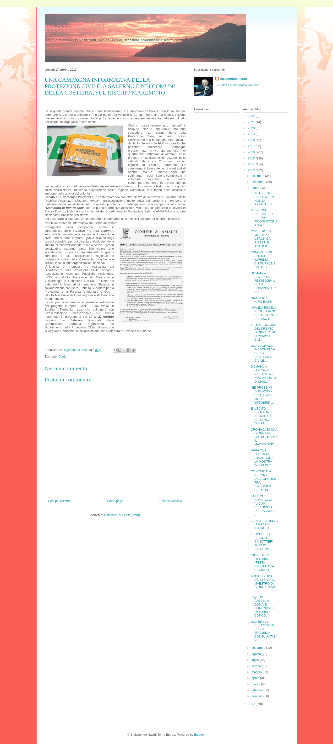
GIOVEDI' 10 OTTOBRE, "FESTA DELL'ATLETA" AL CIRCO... (263, 562)
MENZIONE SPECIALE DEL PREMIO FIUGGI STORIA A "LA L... (264, 217)
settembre (258, 647)
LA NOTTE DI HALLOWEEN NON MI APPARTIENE (262, 198)
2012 (252, 704)
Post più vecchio (170, 501)
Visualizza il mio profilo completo (237, 85)
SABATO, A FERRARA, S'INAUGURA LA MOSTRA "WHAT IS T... (262, 458)
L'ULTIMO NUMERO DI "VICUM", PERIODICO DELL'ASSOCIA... (264, 505)
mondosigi (75, 27)
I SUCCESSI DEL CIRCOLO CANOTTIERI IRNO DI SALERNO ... (263, 541)
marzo (256, 684)
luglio (255, 660)
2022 (252, 116)
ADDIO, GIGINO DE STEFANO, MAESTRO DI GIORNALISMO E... (263, 583)
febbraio (257, 690)
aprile (255, 678)
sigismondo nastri (233, 78)
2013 (252, 170)
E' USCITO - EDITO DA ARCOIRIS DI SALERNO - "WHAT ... (262, 416)
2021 (252, 122)
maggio (256, 672)
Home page (115, 501)
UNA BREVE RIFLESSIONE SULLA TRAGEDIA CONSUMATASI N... (264, 631)
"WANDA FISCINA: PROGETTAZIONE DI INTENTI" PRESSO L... (264, 313)
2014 (252, 164)
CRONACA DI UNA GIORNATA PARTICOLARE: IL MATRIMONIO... (264, 437)
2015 (252, 158)
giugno (256, 666)
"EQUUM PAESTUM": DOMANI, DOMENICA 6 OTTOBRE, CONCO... (262, 606)
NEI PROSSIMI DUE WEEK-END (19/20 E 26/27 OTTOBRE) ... (262, 395)
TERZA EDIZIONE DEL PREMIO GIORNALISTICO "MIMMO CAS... (263, 332)
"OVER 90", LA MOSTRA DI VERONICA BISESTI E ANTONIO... (261, 238)
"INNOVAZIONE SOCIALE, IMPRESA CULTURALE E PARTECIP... (263, 259)
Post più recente (59, 501)
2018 (252, 140)
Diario (62, 356)
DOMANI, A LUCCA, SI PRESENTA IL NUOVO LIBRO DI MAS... (263, 374)
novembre (258, 182)
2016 (252, 152)
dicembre (258, 176)
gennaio (257, 696)
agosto (256, 654)
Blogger (199, 734)
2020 (252, 128)
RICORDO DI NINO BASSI (261, 299)
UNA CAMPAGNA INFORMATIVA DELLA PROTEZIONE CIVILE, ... (263, 353)
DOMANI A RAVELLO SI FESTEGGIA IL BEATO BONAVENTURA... (263, 282)
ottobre (256, 188)
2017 (252, 146)
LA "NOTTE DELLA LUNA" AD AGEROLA (264, 524)
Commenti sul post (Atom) (122, 515)
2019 (252, 134)
